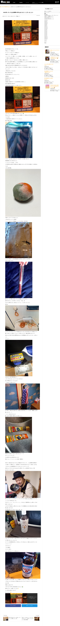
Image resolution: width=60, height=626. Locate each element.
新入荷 (45, 42)
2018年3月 (45, 25)
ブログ (33, 2)
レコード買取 (41, 2)
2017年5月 (45, 32)
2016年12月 (46, 36)
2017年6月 (45, 31)
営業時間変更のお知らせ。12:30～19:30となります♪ (51, 15)
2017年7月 (45, 30)
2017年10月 (46, 28)
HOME (14, 2)
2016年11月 (46, 37)
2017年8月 (45, 29)
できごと (9, 16)
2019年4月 (45, 21)
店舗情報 (20, 2)
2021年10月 (46, 20)
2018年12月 (46, 22)
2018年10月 (46, 23)
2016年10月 (46, 38)
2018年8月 (45, 24)
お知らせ (45, 40)
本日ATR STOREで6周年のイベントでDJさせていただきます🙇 (54, 86)
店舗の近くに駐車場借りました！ (48, 16)
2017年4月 (45, 33)
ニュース (27, 2)
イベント (45, 41)
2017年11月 (46, 27)
